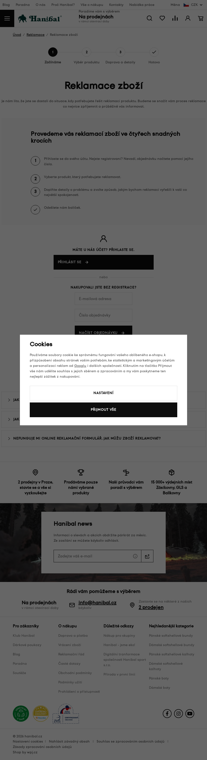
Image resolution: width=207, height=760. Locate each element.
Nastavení (103, 393)
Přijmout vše (103, 410)
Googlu (80, 366)
